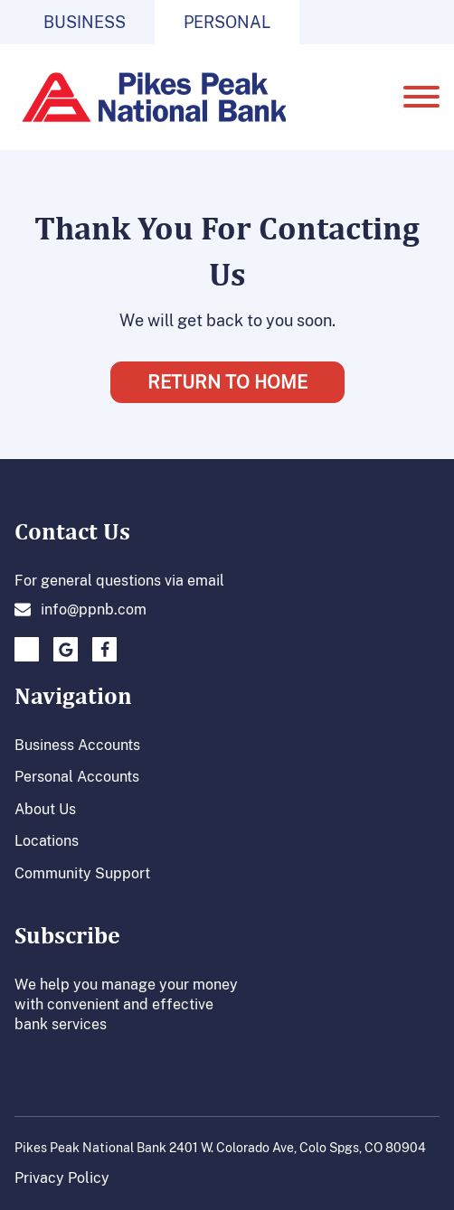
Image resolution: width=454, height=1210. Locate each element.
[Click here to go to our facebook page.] (104, 649)
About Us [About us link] (45, 809)
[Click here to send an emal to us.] (80, 609)
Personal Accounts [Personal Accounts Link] (76, 776)
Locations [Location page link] (46, 840)
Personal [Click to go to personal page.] (227, 22)
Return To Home (227, 382)
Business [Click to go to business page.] (84, 22)
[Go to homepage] (150, 97)
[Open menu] (421, 97)
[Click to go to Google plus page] (65, 649)
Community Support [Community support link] (82, 873)
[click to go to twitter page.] (26, 649)
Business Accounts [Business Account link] (77, 745)
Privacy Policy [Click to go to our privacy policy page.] (61, 1177)
